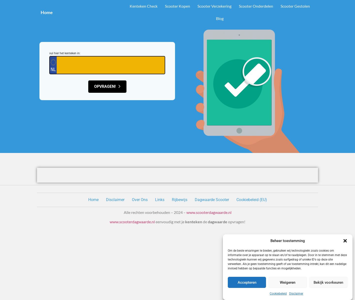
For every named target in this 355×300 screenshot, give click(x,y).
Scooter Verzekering (214, 6)
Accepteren (247, 282)
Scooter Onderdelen (256, 6)
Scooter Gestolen (295, 6)
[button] (345, 240)
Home (47, 12)
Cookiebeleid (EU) (251, 199)
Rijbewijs (179, 199)
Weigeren (287, 282)
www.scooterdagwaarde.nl (208, 212)
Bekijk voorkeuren (328, 282)
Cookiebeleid (278, 293)
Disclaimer (296, 293)
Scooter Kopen (177, 6)
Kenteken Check (144, 6)
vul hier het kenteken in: (64, 53)
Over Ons (140, 199)
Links (159, 199)
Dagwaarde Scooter (212, 199)
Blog (220, 18)
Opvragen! (107, 86)
